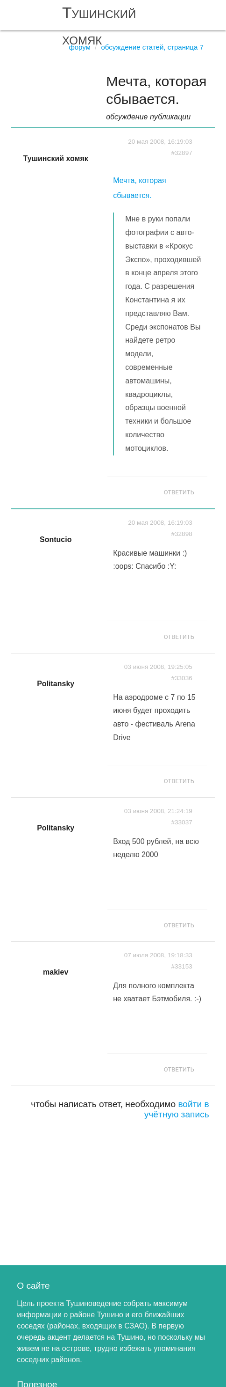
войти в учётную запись (176, 1109)
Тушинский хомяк (99, 26)
